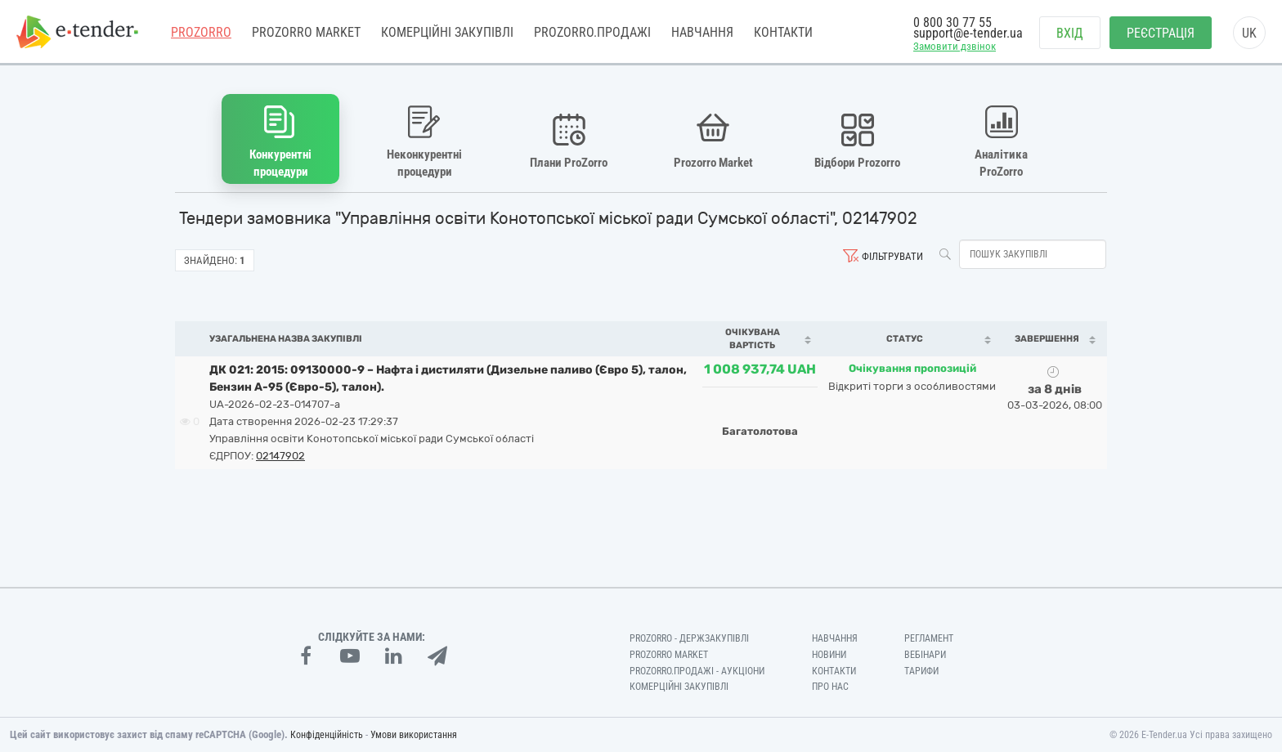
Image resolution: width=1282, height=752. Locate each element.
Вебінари (925, 654)
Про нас (830, 686)
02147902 (280, 456)
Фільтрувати (892, 256)
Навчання (702, 32)
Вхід (1069, 33)
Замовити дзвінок (954, 46)
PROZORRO (201, 32)
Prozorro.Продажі (592, 32)
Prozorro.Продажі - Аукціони (697, 671)
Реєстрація (1161, 33)
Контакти (783, 32)
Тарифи (921, 671)
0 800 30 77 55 (952, 22)
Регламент (928, 638)
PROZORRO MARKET (306, 32)
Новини (829, 654)
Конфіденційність (326, 735)
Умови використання (413, 735)
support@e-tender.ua (968, 33)
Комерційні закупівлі (447, 32)
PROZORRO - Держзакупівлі (689, 638)
